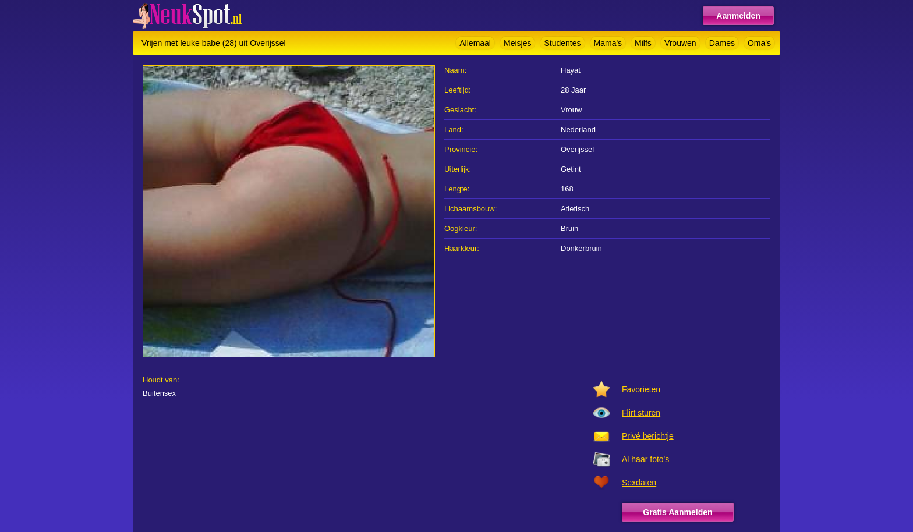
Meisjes (517, 43)
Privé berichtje (648, 436)
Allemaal (475, 43)
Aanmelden (738, 15)
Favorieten (641, 389)
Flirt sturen (641, 412)
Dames (722, 43)
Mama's (608, 43)
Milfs (643, 43)
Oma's (759, 43)
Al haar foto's (645, 459)
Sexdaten (639, 482)
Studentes (562, 43)
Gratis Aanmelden (677, 512)
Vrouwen (680, 43)
